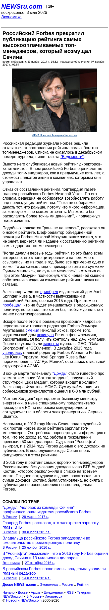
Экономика (11, 17)
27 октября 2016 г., (40, 563)
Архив (36, 592)
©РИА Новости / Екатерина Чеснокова (54, 135)
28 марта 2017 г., (35, 517)
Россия (67, 585)
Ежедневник (53, 592)
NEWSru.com (21, 6)
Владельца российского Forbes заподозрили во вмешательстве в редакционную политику (46, 540)
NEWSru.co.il (12, 596)
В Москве (34, 596)
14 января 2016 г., (36, 578)
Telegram (84, 592)
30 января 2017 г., (36, 532)
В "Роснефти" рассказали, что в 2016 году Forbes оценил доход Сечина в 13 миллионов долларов (55, 555)
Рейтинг (83, 585)
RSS (70, 592)
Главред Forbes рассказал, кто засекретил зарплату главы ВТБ (50, 525)
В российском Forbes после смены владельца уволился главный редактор (54, 571)
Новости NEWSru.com (24, 600)
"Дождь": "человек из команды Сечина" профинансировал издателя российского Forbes (46, 509)
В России (9, 517)
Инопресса (53, 596)
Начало (8, 592)
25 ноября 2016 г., (36, 547)
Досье (23, 592)
